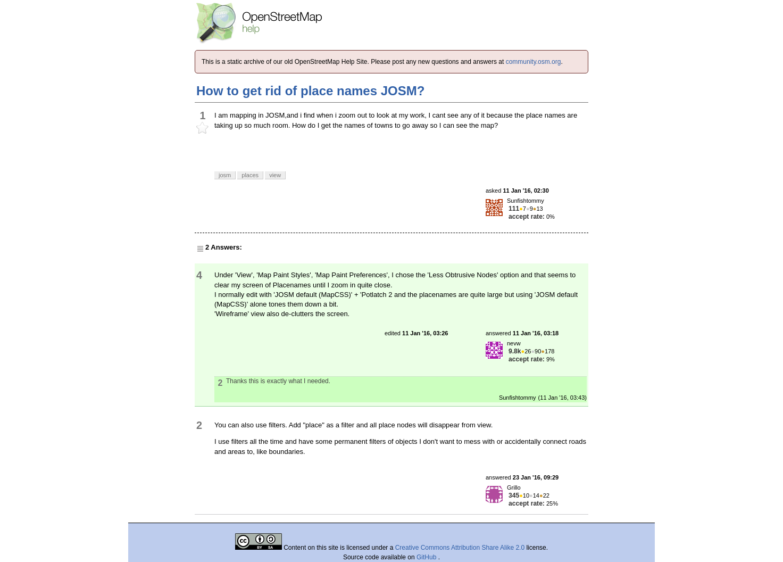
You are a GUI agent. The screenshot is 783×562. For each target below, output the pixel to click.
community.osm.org (533, 61)
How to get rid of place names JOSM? (310, 91)
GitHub (427, 557)
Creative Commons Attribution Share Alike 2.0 (459, 547)
